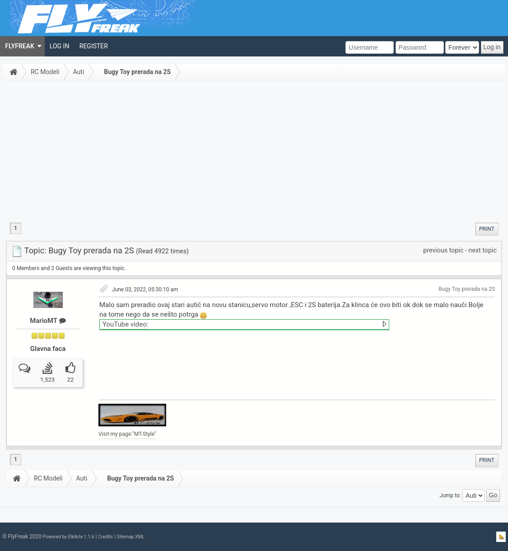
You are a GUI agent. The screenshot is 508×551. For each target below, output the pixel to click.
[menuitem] (22, 46)
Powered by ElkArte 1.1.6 (68, 537)
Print (486, 229)
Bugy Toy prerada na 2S (137, 71)
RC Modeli (45, 71)
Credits (105, 537)
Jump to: (450, 495)
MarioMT (47, 321)
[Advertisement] (254, 151)
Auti (78, 71)
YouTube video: (125, 324)
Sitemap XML (130, 537)
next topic (483, 250)
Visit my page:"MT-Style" (127, 434)
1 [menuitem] (15, 228)
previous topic (443, 250)
